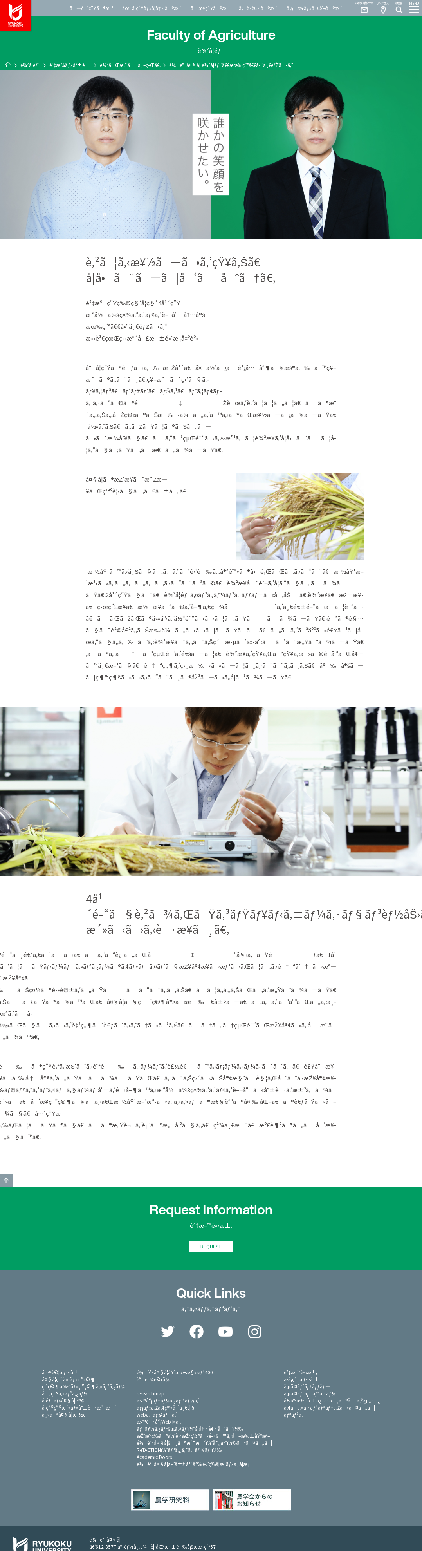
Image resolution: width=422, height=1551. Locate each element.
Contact (361, 8)
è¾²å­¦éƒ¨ (30, 65)
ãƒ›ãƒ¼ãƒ (8, 65)
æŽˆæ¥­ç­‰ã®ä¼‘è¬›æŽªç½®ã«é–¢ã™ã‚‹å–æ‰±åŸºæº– (203, 1436)
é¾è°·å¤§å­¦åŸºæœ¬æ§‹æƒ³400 (175, 1373)
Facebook (196, 1332)
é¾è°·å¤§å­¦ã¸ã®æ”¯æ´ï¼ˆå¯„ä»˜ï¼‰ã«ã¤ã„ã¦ (204, 1443)
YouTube (225, 1332)
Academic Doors (154, 1457)
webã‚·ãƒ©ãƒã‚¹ (157, 1415)
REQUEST (211, 1246)
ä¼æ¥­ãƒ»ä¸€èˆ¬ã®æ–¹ (315, 8)
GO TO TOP (6, 1180)
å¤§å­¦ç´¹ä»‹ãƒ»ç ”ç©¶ (68, 1380)
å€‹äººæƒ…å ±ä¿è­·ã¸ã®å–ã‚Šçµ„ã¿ (332, 1401)
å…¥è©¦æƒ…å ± (60, 1373)
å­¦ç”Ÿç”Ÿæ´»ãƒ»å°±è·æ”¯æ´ (79, 1408)
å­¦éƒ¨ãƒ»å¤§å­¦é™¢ (63, 1401)
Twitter (167, 1332)
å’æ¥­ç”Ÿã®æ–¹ (210, 8)
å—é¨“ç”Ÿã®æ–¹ (92, 8)
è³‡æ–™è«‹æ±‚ (300, 1373)
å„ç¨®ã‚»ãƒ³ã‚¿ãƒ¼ (64, 1394)
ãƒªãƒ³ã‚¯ (294, 1415)
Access (383, 8)
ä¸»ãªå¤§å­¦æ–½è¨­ (65, 1415)
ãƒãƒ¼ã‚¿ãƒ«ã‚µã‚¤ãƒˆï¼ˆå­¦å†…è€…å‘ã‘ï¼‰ (190, 1429)
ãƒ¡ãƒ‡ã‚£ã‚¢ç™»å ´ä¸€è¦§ (166, 1408)
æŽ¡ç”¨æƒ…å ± (301, 1380)
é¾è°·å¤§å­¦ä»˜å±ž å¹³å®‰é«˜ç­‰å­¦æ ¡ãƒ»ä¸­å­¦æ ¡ (193, 1464)
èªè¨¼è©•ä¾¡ (154, 1380)
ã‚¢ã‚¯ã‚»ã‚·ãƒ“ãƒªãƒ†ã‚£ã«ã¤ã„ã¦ (329, 1408)
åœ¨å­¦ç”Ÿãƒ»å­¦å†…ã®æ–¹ (152, 8)
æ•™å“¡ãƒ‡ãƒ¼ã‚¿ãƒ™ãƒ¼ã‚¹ (168, 1401)
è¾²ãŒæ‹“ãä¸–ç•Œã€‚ (130, 65)
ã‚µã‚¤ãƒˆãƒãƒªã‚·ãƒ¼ (309, 1394)
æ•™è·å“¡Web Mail (159, 1422)
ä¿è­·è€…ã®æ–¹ (258, 8)
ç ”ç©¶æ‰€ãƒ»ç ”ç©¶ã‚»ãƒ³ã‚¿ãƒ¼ (83, 1387)
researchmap (150, 1394)
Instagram (254, 1332)
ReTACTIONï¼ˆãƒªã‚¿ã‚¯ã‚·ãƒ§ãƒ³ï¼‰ (179, 1450)
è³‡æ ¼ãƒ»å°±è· (70, 65)
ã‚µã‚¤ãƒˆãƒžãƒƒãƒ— (307, 1387)
